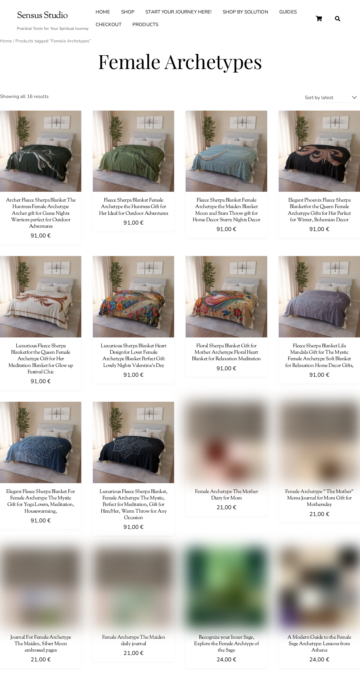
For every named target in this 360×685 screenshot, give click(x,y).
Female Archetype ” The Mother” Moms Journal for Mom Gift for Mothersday (319, 498)
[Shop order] (331, 98)
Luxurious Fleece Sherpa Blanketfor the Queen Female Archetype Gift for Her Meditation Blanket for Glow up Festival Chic (40, 359)
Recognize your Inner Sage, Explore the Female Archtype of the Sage (226, 644)
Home (103, 12)
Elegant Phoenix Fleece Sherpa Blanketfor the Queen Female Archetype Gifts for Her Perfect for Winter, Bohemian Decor (319, 210)
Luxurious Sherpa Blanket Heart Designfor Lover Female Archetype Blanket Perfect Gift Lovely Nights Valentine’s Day (133, 356)
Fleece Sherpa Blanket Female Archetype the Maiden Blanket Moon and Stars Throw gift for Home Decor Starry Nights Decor (226, 210)
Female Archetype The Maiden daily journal (133, 640)
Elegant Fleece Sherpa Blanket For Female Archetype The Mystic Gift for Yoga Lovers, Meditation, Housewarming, (40, 502)
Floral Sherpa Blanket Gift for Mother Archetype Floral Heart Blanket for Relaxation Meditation (226, 353)
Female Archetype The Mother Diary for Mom (226, 495)
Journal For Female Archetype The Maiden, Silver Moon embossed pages (40, 644)
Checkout (109, 24)
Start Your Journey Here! (178, 12)
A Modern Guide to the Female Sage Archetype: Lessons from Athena (319, 644)
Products (145, 24)
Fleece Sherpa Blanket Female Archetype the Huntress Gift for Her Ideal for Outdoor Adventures (133, 207)
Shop (128, 12)
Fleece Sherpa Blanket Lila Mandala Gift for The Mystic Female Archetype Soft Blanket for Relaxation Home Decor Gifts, (319, 356)
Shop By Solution (245, 12)
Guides (288, 12)
